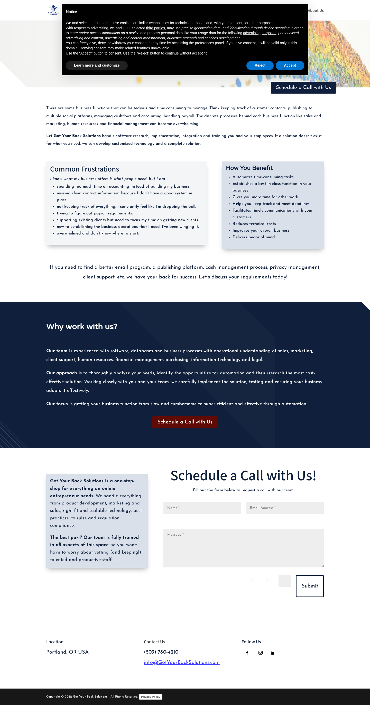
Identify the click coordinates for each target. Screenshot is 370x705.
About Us (316, 10)
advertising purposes (259, 33)
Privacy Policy (150, 696)
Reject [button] (260, 65)
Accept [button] (290, 65)
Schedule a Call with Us (303, 87)
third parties (155, 28)
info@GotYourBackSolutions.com (182, 662)
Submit (310, 586)
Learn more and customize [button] (96, 65)
